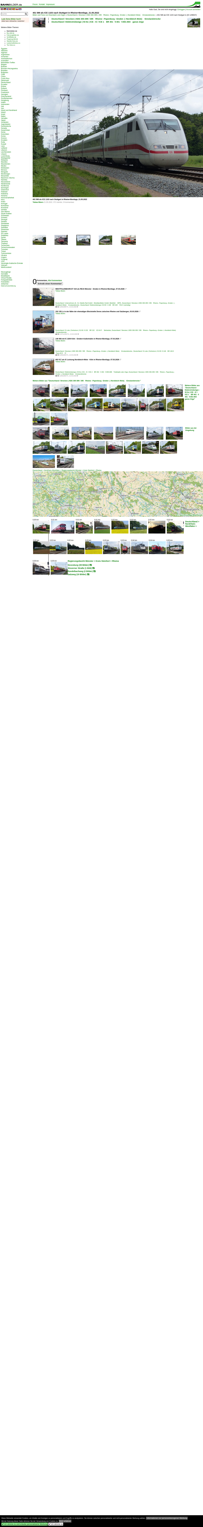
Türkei (3, 251)
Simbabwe (5, 224)
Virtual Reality (6, 278)
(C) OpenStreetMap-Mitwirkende (189, 515)
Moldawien (5, 168)
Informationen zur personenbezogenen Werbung (167, 1518)
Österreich (5, 190)
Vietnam (4, 265)
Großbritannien (6, 98)
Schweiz (4, 218)
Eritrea (3, 86)
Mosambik (5, 176)
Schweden (5, 216)
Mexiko (3, 166)
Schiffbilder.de (11, 37)
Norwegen (5, 188)
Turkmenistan (6, 253)
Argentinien (5, 55)
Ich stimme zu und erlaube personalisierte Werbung (24, 1524)
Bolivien (4, 67)
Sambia (4, 210)
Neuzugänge (6, 272)
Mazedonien (5, 164)
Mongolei (4, 172)
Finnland (4, 90)
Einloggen (181, 10)
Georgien (4, 94)
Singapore (5, 226)
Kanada (4, 128)
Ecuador (4, 84)
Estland (4, 88)
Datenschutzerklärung (8, 286)
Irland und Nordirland (9, 110)
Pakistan (4, 192)
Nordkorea (5, 186)
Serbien (4, 222)
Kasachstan (5, 130)
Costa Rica (5, 78)
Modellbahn (5, 276)
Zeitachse (4, 284)
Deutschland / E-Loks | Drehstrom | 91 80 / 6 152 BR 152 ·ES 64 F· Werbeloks (83, 330)
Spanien (4, 231)
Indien (3, 102)
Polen (3, 202)
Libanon (4, 150)
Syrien (3, 237)
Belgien (4, 65)
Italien (3, 116)
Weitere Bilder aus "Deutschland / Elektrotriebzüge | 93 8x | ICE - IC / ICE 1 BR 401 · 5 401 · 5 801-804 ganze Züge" (192, 392)
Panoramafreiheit (7, 198)
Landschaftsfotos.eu (13, 43)
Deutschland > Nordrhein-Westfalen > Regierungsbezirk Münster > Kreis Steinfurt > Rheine (67, 470)
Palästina (4, 194)
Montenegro (5, 174)
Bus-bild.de (10, 33)
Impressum (50, 4)
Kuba (3, 142)
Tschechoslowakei (8, 247)
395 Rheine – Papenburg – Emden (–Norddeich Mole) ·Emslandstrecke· (127, 15)
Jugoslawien (5, 124)
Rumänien (5, 206)
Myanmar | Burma (7, 178)
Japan (3, 120)
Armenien (4, 57)
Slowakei (4, 228)
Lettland (4, 148)
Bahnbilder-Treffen (8, 63)
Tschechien (5, 245)
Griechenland (6, 96)
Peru (3, 200)
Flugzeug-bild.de (12, 39)
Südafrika (4, 235)
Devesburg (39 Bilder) (78, 565)
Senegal (4, 220)
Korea (3, 136)
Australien (5, 61)
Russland (4, 208)
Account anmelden (193, 10)
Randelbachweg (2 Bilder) (80, 571)
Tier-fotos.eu (11, 45)
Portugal (4, 204)
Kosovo (4, 138)
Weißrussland (6, 267)
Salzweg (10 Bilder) (77, 574)
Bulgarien (4, 73)
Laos (3, 146)
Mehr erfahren (65, 1521)
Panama (4, 196)
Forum (35, 4)
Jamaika (4, 118)
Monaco (4, 170)
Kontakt (42, 4)
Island (3, 112)
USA (3, 261)
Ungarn (4, 257)
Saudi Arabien (6, 214)
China (3, 76)
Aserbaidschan (6, 59)
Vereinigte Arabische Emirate (12, 263)
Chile (3, 75)
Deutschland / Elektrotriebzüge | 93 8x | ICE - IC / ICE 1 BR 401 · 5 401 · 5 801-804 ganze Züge (98, 22)
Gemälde (4, 274)
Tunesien (4, 249)
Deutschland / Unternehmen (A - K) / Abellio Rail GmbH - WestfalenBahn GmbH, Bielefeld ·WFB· (88, 303)
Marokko (4, 162)
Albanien (4, 51)
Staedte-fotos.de (12, 41)
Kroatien (4, 140)
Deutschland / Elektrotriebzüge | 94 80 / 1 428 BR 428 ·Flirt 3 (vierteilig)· (105, 305)
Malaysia (4, 160)
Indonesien (5, 104)
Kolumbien (5, 134)
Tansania (4, 241)
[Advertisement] (52, 46)
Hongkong (5, 100)
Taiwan (3, 239)
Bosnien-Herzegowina (9, 69)
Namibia (4, 180)
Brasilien (4, 71)
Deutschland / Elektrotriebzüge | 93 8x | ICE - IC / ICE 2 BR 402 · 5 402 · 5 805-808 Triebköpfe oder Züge (91, 372)
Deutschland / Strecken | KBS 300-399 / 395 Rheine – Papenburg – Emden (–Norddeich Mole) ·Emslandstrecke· (106, 19)
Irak (2, 106)
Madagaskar (5, 158)
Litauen (4, 154)
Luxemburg (5, 156)
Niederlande (5, 184)
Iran (2, 108)
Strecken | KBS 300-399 (88, 15)
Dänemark (5, 80)
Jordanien (5, 122)
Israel (3, 114)
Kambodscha (6, 126)
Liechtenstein (6, 152)
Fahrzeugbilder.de (13, 35)
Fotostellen (5, 282)
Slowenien (5, 229)
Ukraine (4, 255)
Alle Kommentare (55, 280)
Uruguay (4, 259)
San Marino (5, 212)
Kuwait (3, 144)
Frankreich (5, 92)
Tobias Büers (38, 202)
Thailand (4, 243)
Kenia (3, 132)
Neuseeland (5, 182)
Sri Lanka (4, 233)
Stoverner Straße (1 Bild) (80, 568)
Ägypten (4, 49)
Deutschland (72, 15)
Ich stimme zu (56, 1524)
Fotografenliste (6, 280)
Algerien (4, 53)
